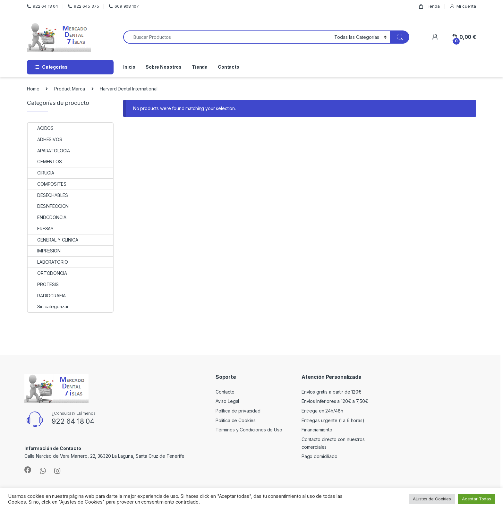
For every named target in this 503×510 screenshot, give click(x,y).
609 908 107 (124, 6)
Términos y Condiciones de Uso (249, 429)
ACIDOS (41, 128)
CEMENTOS (45, 161)
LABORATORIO (48, 262)
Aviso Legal (227, 401)
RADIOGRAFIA (46, 295)
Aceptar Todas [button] (476, 498)
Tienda (428, 6)
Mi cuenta (462, 6)
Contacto (228, 67)
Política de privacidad (238, 410)
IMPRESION (44, 250)
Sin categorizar (48, 306)
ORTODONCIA (47, 273)
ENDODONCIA (47, 217)
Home (33, 88)
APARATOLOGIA (49, 150)
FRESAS (41, 228)
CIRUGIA (41, 172)
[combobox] (227, 37)
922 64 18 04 (42, 6)
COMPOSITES (47, 184)
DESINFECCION (48, 206)
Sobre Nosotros (164, 67)
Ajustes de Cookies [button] (432, 498)
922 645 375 (83, 6)
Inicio (129, 67)
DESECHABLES (48, 195)
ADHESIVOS (45, 139)
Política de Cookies (236, 420)
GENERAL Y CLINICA (53, 239)
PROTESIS (43, 284)
